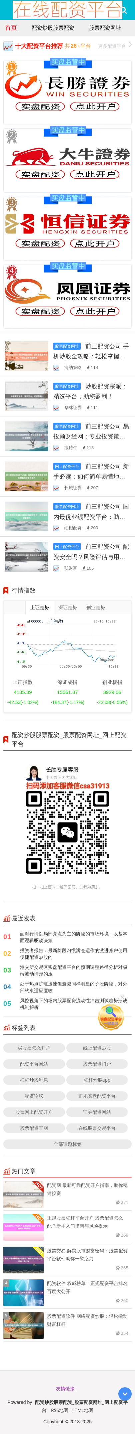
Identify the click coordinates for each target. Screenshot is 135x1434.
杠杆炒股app (97, 1080)
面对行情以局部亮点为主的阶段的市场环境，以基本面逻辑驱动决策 (73, 936)
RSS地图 (59, 1410)
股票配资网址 (105, 27)
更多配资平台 (115, 45)
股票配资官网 (34, 1128)
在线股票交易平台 (97, 1128)
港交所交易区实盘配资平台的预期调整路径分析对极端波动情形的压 (73, 970)
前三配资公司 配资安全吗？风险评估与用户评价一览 (91, 556)
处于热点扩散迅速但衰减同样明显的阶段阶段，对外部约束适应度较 (73, 987)
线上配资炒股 (97, 1048)
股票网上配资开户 (34, 1112)
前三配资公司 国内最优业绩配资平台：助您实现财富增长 (91, 516)
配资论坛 (34, 1096)
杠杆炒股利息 (34, 1080)
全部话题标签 (68, 1144)
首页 (11, 27)
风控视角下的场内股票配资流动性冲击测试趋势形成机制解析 (73, 1003)
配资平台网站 (34, 1064)
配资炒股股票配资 (53, 27)
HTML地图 (82, 1410)
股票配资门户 (97, 1064)
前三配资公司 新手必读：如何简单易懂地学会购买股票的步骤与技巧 (91, 476)
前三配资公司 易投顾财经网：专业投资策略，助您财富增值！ (91, 436)
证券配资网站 (97, 1112)
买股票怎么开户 (34, 1048)
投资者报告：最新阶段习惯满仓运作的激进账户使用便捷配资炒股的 (73, 953)
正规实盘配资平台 (97, 1096)
